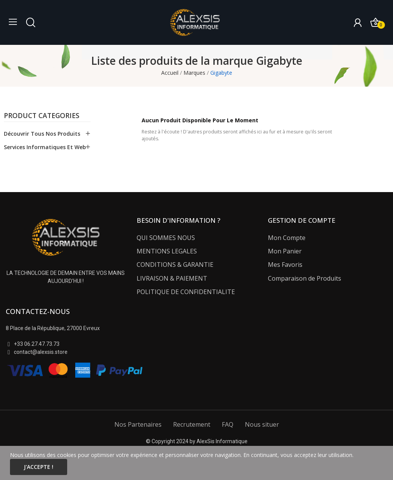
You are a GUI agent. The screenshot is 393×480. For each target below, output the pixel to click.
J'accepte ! (38, 466)
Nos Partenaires (138, 424)
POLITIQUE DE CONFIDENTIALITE (186, 292)
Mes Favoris (285, 264)
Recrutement (191, 424)
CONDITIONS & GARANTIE (175, 264)
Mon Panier (285, 251)
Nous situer (262, 424)
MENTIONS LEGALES (167, 251)
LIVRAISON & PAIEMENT (172, 278)
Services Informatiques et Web (45, 147)
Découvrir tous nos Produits (42, 133)
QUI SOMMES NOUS (166, 237)
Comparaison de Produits (304, 278)
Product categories (41, 116)
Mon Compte (286, 237)
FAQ (227, 424)
